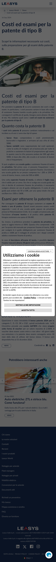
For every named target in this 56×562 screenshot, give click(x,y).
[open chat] (48, 554)
